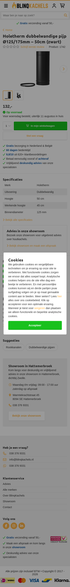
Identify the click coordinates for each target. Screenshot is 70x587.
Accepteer (35, 325)
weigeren (39, 308)
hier (59, 296)
